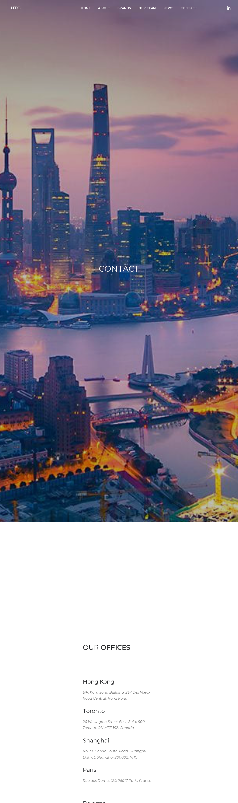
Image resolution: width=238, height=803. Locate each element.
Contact (189, 8)
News (168, 8)
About (104, 8)
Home (86, 8)
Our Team (147, 8)
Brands (124, 8)
